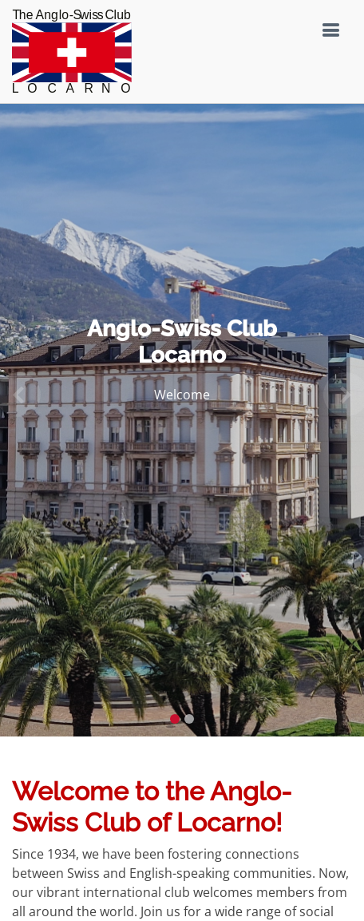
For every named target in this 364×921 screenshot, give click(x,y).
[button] (18, 394)
